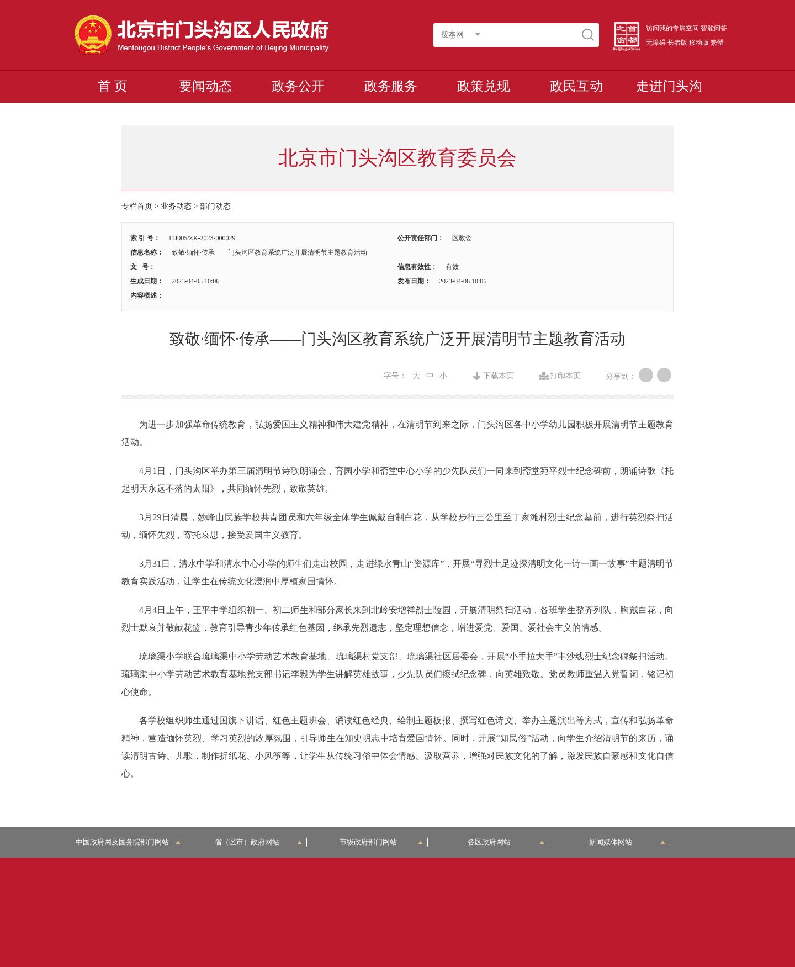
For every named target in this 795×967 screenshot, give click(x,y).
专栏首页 (136, 206)
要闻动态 (205, 86)
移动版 (699, 42)
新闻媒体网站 (627, 842)
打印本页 (565, 376)
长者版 (677, 42)
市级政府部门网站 (381, 842)
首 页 (113, 86)
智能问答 (714, 28)
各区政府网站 (506, 842)
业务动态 (176, 206)
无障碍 (656, 42)
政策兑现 (483, 86)
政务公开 (298, 86)
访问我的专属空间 (672, 28)
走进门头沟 (669, 86)
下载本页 (498, 376)
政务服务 (390, 86)
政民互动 (576, 86)
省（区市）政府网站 (258, 842)
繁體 (717, 42)
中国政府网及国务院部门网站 (128, 842)
